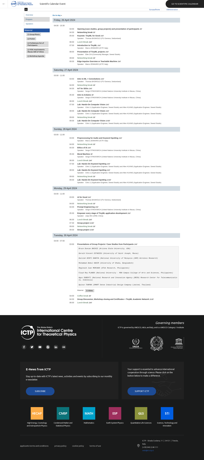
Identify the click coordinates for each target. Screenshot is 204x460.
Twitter (32, 347)
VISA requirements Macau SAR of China (36, 51)
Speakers (29, 24)
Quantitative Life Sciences (141, 423)
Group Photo (34, 34)
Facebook (24, 347)
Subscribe (40, 391)
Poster (31, 39)
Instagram (48, 347)
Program (29, 19)
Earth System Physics (115, 423)
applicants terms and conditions (34, 446)
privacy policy (60, 446)
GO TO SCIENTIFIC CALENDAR (184, 4)
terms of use (95, 446)
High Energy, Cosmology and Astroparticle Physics (37, 424)
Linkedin (56, 347)
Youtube (40, 347)
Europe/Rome (154, 9)
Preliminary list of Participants (36, 44)
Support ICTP (142, 391)
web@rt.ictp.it (148, 450)
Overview (29, 15)
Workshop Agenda (36, 56)
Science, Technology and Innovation (167, 424)
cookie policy (78, 446)
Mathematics (89, 423)
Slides (89, 291)
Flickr (64, 347)
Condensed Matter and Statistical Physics (63, 424)
